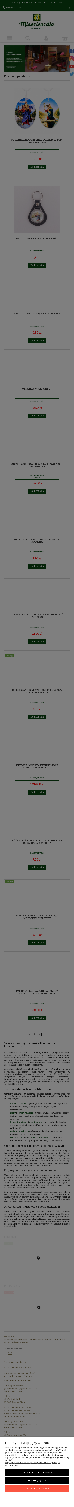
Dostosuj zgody (37, 1480)
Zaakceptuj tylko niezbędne (37, 1472)
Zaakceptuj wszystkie (37, 1488)
